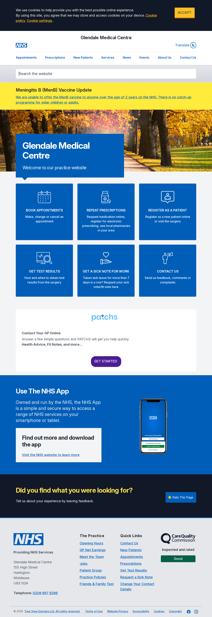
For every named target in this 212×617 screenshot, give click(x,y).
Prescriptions (55, 57)
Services (107, 57)
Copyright (175, 611)
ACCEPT (185, 13)
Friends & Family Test (97, 584)
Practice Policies (93, 577)
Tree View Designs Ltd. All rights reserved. (52, 611)
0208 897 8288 (45, 593)
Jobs (84, 564)
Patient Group (91, 570)
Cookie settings (39, 21)
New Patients (83, 57)
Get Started (106, 361)
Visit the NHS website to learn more (51, 455)
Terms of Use (94, 611)
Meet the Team (92, 557)
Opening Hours (91, 543)
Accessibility (141, 611)
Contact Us (188, 57)
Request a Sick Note (136, 577)
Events (144, 57)
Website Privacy (117, 611)
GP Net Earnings (93, 550)
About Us (164, 57)
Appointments (26, 57)
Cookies (159, 611)
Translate (185, 45)
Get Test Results (133, 570)
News (127, 57)
